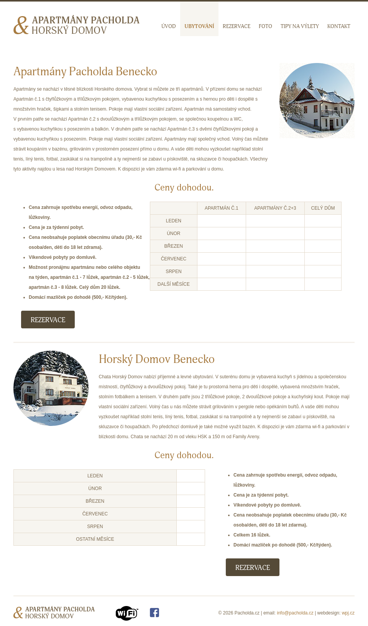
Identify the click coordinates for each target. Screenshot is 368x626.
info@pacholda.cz (295, 613)
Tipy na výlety (300, 26)
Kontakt (338, 26)
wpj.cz (348, 613)
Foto (265, 26)
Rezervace (236, 26)
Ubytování (199, 26)
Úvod (168, 26)
